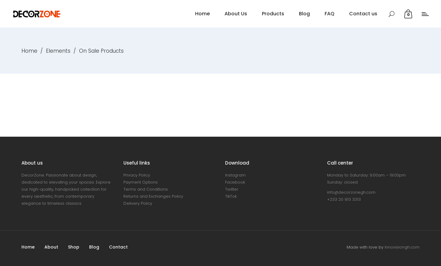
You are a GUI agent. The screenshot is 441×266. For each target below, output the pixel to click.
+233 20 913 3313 (344, 199)
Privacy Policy (136, 175)
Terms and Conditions (145, 189)
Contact (118, 247)
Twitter (231, 189)
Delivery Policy (137, 203)
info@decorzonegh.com (351, 192)
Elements (58, 51)
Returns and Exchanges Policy (153, 196)
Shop (73, 247)
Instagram (235, 175)
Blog (94, 247)
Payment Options (140, 182)
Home (29, 51)
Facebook (235, 182)
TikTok (231, 196)
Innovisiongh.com (402, 247)
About (51, 247)
